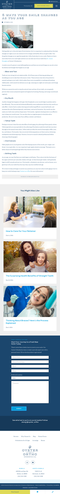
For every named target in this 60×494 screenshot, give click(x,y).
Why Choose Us (25, 436)
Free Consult (15, 492)
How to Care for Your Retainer (21, 231)
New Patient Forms (53, 1)
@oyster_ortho (32, 422)
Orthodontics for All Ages (22, 440)
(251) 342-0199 (38, 476)
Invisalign (35, 440)
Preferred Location (16, 375)
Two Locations (28, 6)
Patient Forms (42, 436)
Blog (34, 436)
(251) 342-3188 (22, 476)
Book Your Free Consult (43, 5)
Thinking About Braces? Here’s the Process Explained (27, 321)
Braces (43, 440)
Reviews (16, 436)
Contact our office (25, 171)
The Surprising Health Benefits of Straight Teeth (30, 276)
